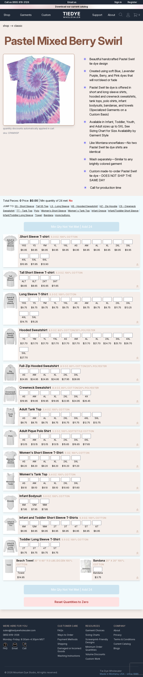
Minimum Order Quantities (93, 648)
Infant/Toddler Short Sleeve (123, 210)
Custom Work (92, 658)
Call (24, 648)
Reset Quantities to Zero (71, 602)
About (111, 14)
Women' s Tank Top (79, 210)
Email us (71, 2)
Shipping (62, 643)
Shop (7, 14)
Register (132, 2)
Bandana (48, 215)
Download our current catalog (71, 6)
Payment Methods (68, 639)
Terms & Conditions (124, 639)
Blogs (117, 648)
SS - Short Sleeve (24, 206)
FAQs (60, 630)
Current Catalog (122, 643)
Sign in (118, 2)
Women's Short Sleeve (53, 210)
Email (15, 648)
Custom (46, 14)
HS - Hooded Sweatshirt (84, 206)
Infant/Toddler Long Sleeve (18, 215)
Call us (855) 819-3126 (16, 2)
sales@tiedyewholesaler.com (19, 630)
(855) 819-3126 (11, 634)
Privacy (118, 634)
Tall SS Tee (42, 206)
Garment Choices (94, 630)
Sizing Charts (92, 634)
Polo (36, 210)
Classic (18, 25)
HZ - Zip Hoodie (108, 206)
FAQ (5, 648)
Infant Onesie (99, 210)
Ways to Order (65, 634)
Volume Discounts (95, 654)
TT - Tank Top (24, 210)
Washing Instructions (69, 655)
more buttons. (62, 215)
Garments (26, 14)
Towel (38, 215)
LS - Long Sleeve (59, 206)
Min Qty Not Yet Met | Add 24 (71, 227)
